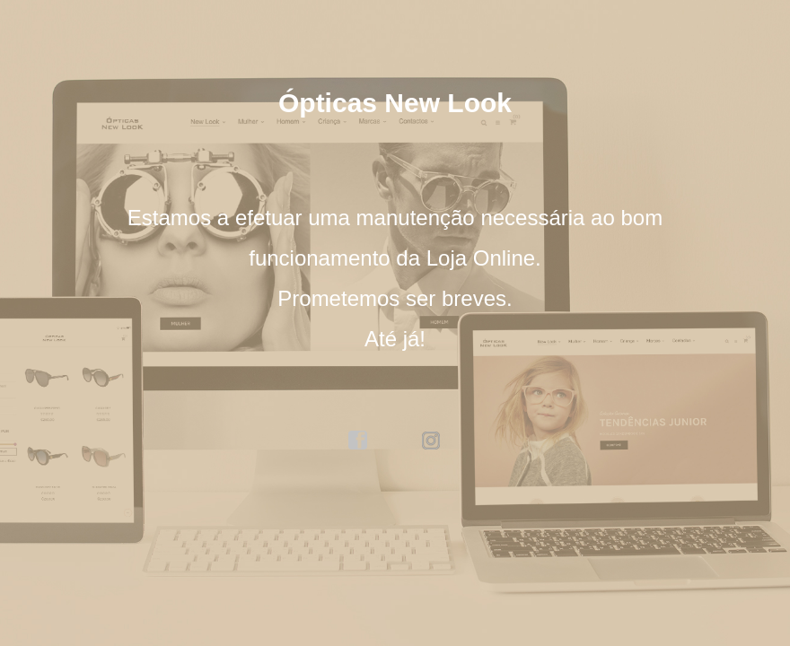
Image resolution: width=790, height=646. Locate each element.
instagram (432, 440)
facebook (358, 440)
